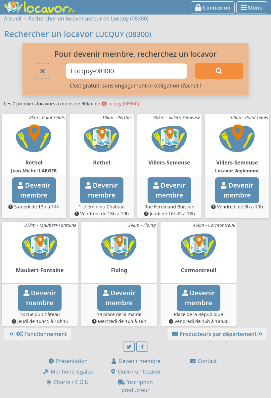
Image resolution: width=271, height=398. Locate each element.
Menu (252, 7)
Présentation (68, 361)
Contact (203, 361)
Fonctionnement (37, 334)
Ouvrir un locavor (135, 371)
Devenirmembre (34, 190)
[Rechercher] (219, 71)
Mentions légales (68, 371)
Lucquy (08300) (120, 103)
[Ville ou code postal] (126, 71)
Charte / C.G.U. (68, 382)
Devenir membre (135, 361)
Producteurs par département (217, 334)
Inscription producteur (135, 386)
